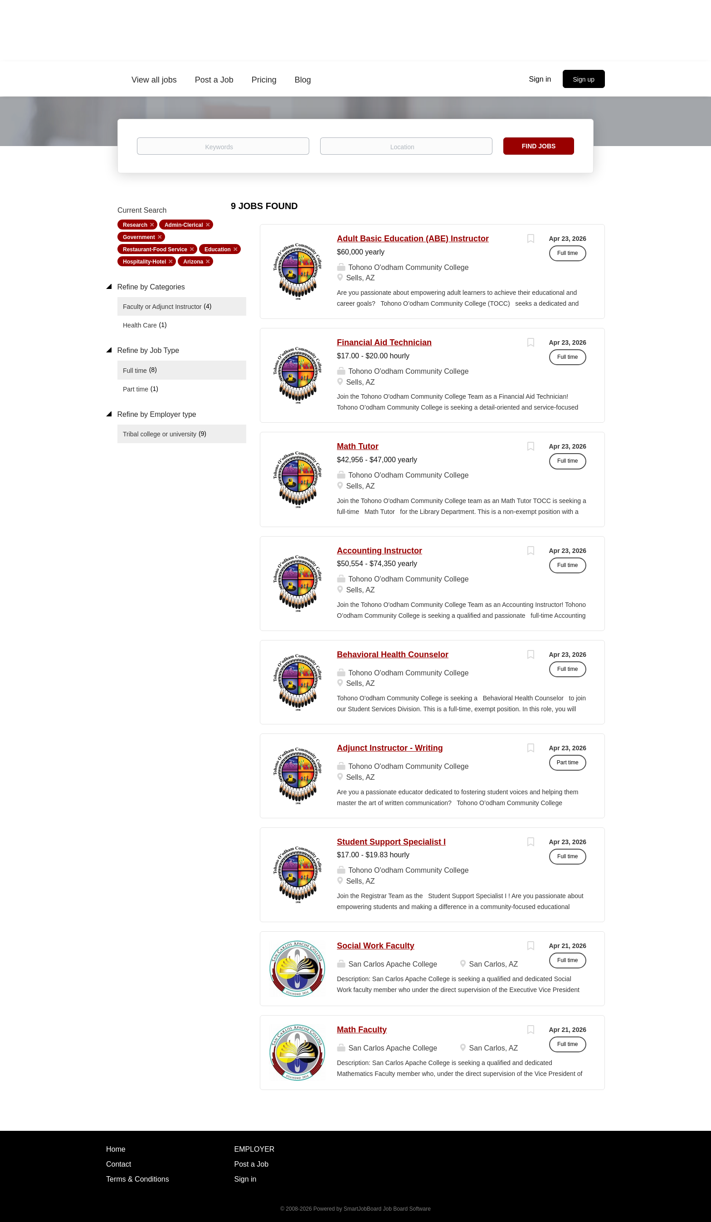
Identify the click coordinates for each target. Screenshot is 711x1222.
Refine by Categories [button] (150, 287)
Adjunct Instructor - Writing (390, 748)
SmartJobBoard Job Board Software (387, 1209)
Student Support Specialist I (391, 841)
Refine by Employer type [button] (155, 414)
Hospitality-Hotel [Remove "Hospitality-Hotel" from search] (144, 262)
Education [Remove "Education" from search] (218, 249)
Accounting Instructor (379, 550)
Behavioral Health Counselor (392, 654)
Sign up (583, 79)
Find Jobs (539, 146)
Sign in (540, 79)
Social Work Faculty (375, 945)
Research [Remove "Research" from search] (135, 225)
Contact (118, 1164)
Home (116, 1149)
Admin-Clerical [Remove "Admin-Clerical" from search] (184, 225)
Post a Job (251, 1164)
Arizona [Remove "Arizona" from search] (193, 262)
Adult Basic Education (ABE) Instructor (413, 238)
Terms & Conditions (137, 1179)
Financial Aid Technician (384, 342)
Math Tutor (358, 446)
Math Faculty (362, 1029)
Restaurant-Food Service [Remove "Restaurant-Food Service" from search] (155, 249)
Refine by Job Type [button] (147, 350)
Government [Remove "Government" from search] (139, 237)
